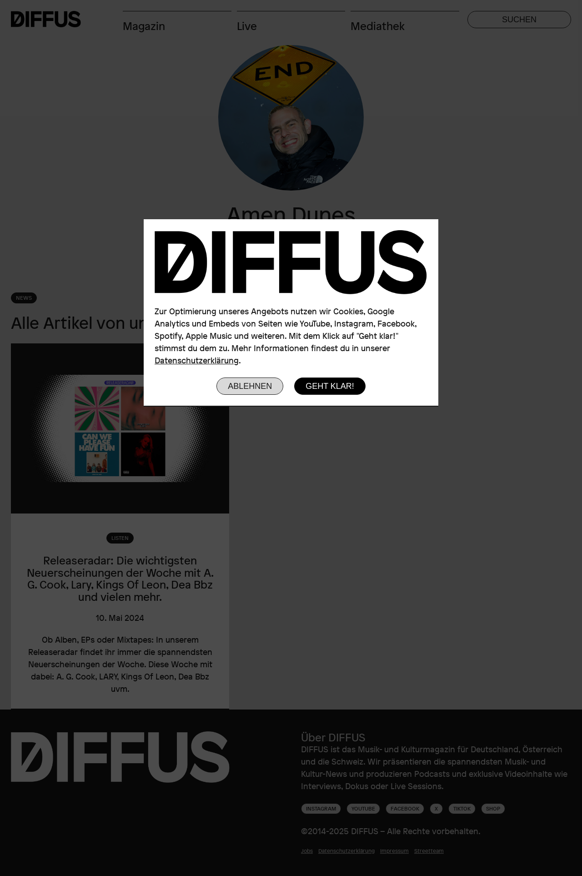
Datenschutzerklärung (197, 360)
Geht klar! (330, 386)
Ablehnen (250, 386)
